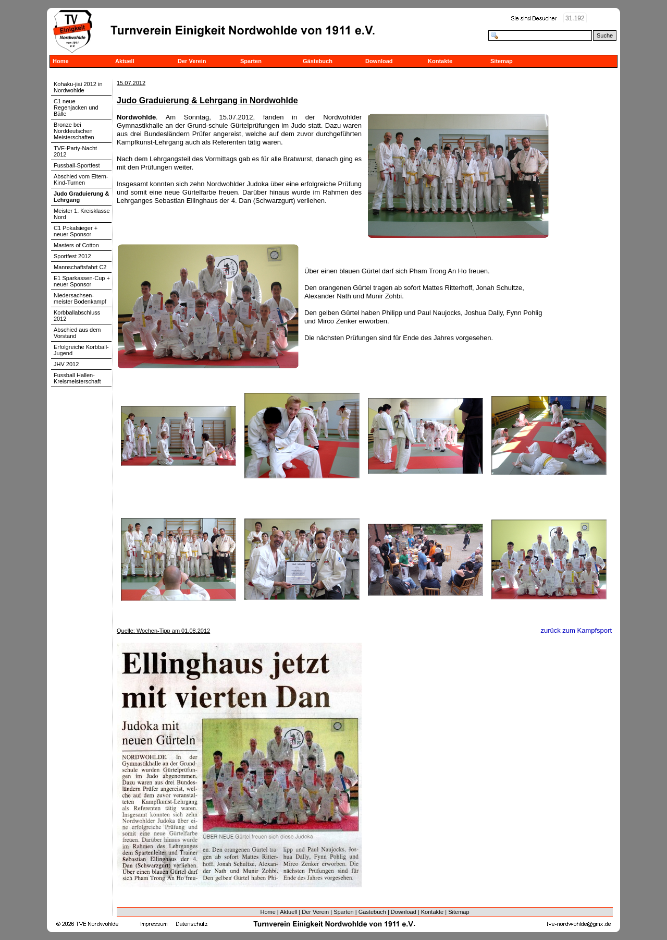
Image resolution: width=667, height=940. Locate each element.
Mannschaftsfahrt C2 (80, 267)
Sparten (251, 61)
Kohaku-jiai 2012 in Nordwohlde (78, 87)
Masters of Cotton (76, 245)
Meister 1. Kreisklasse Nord (82, 214)
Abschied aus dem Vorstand (77, 333)
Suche (605, 35)
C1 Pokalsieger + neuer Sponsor (75, 231)
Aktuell (124, 61)
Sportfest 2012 (72, 256)
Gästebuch (317, 61)
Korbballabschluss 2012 (77, 315)
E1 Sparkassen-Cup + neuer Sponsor (82, 281)
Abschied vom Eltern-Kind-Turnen (81, 179)
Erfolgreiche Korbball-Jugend (81, 350)
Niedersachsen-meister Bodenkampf (80, 298)
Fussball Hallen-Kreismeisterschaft (77, 378)
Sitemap (501, 61)
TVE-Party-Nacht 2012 (75, 151)
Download (379, 61)
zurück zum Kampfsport (576, 630)
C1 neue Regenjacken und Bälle (76, 107)
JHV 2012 (66, 364)
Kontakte (440, 61)
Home (61, 61)
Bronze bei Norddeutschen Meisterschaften (74, 131)
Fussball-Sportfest (77, 165)
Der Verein (192, 61)
